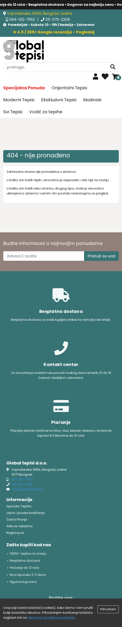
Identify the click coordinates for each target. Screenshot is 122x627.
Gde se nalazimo (19, 526)
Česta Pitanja (16, 519)
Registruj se (15, 533)
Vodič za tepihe (45, 112)
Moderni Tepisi (18, 100)
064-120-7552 (22, 19)
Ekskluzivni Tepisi (58, 100)
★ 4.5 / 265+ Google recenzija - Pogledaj (53, 32)
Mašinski (92, 100)
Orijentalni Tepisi (69, 88)
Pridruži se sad (101, 256)
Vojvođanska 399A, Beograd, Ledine (39, 13)
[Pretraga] (113, 67)
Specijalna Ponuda (24, 88)
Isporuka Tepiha (18, 506)
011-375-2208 (57, 19)
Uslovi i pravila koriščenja (25, 513)
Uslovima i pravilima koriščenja (51, 617)
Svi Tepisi (12, 112)
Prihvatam (108, 609)
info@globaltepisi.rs (27, 489)
